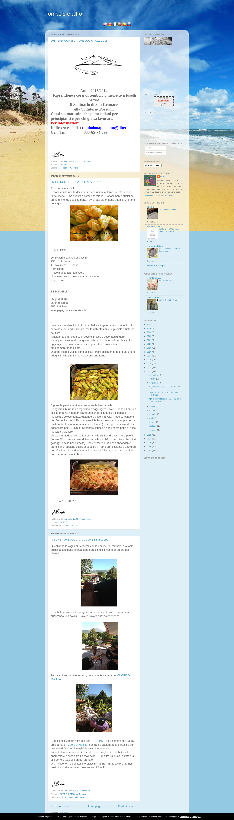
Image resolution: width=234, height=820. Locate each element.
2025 (149, 324)
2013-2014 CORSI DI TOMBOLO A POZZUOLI (79, 40)
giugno (152, 410)
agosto (152, 406)
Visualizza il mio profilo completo (158, 196)
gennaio (153, 430)
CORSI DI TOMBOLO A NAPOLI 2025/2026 (168, 230)
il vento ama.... (154, 278)
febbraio (153, 426)
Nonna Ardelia (154, 297)
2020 (149, 344)
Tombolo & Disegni (156, 266)
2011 (149, 439)
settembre (154, 383)
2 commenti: (86, 161)
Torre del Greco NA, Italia (73, 797)
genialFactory (120, 29)
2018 (149, 352)
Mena (163, 176)
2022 (149, 336)
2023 (149, 332)
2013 (149, 371)
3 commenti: (86, 519)
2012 (149, 435)
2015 (149, 363)
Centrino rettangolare (167, 209)
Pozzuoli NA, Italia (70, 168)
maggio (153, 414)
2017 (149, 356)
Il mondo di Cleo (155, 246)
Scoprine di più (185, 817)
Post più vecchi (127, 806)
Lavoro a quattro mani (167, 300)
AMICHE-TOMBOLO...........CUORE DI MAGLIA (79, 539)
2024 (149, 328)
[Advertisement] (162, 69)
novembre (154, 375)
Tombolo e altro (63, 14)
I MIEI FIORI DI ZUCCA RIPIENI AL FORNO (77, 181)
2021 (149, 340)
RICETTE (64, 522)
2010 (149, 443)
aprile (152, 418)
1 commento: (86, 791)
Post (149, 148)
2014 (149, 367)
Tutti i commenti (154, 153)
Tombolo (63, 164)
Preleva (163, 106)
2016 (149, 360)
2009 (149, 447)
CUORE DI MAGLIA (69, 794)
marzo (152, 422)
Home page (94, 806)
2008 (149, 450)
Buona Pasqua (164, 280)
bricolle (150, 207)
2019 (149, 348)
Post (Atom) (65, 812)
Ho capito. (197, 817)
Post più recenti (60, 806)
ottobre (152, 379)
